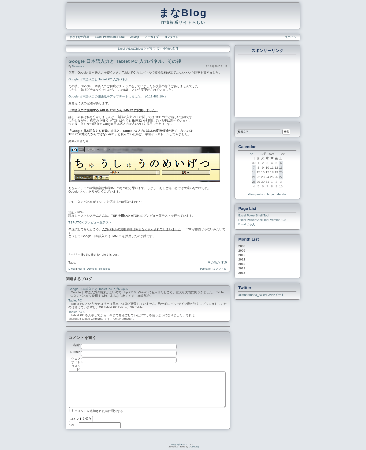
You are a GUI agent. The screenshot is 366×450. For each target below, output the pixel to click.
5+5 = (73, 425)
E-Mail (71, 268)
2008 (241, 246)
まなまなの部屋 (79, 37)
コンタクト (171, 37)
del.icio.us (104, 268)
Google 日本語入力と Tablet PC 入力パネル (98, 79)
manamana (78, 66)
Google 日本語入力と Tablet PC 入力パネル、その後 (124, 61)
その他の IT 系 (217, 262)
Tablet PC (75, 300)
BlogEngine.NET (179, 444)
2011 (241, 259)
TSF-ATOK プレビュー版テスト (90, 222)
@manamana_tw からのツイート (261, 295)
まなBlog (183, 12)
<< (252, 154)
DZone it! (92, 268)
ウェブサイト (75, 360)
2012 (241, 264)
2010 (241, 255)
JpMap (134, 37)
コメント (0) (220, 268)
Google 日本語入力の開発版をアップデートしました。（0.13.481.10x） (118, 96)
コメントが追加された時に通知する (99, 411)
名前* (76, 345)
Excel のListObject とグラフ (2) (139, 48)
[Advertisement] (267, 85)
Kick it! (81, 268)
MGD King (194, 447)
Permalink (205, 268)
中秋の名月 (170, 48)
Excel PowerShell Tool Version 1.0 (262, 220)
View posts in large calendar (267, 194)
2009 (241, 250)
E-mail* (75, 351)
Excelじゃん (246, 224)
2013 (241, 268)
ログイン (290, 37)
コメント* (75, 367)
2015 (241, 273)
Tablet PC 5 (76, 312)
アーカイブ (152, 37)
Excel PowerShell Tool (110, 37)
